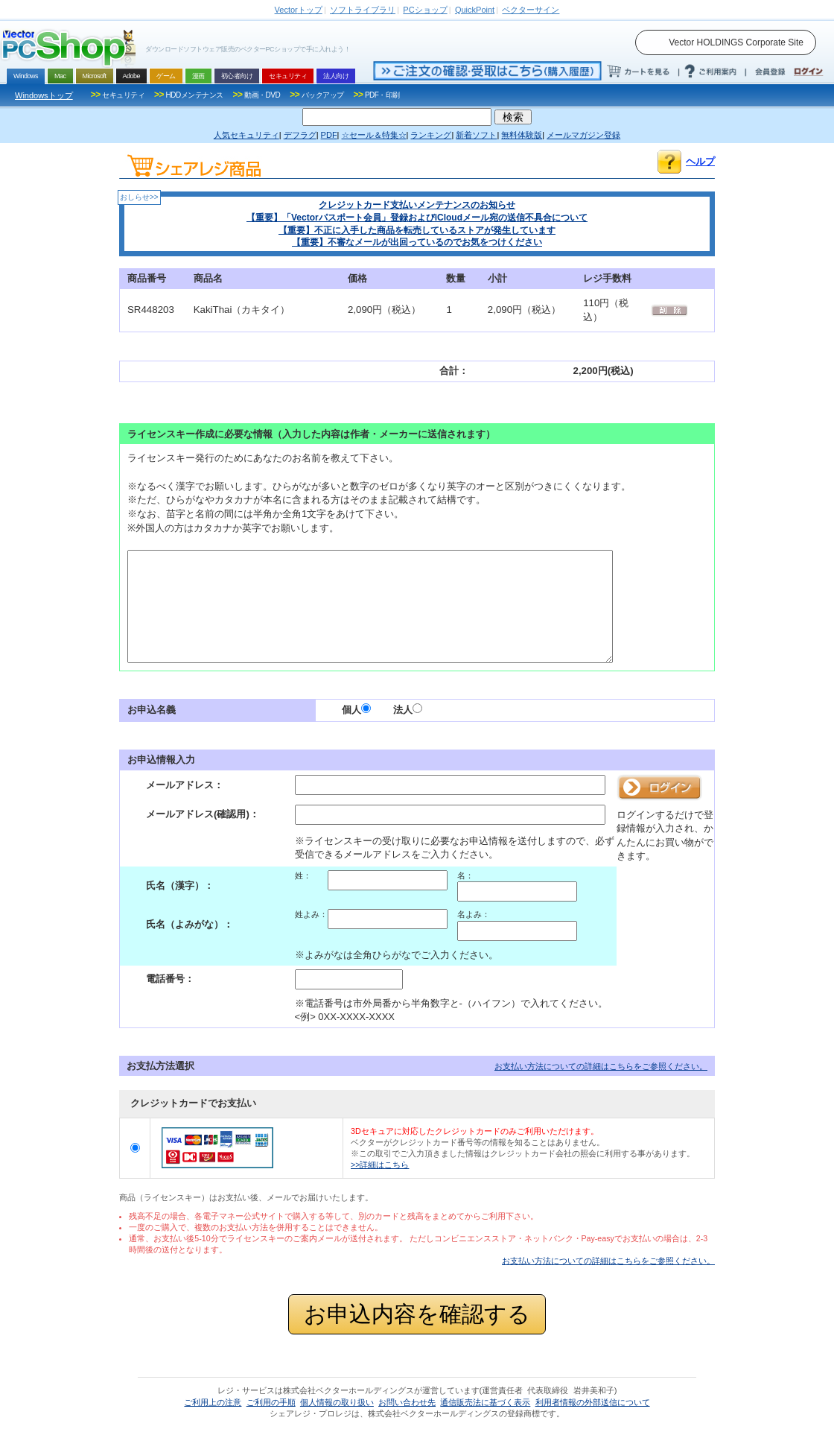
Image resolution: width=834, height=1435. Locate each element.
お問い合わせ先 (407, 1402)
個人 (356, 709)
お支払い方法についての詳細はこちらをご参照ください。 (600, 1066)
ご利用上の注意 (212, 1402)
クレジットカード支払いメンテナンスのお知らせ (417, 205)
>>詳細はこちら (380, 1164)
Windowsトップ (44, 95)
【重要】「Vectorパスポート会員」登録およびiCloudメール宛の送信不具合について (417, 217)
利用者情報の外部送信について (592, 1402)
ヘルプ (700, 161)
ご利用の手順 (271, 1402)
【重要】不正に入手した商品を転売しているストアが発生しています (417, 230)
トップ (298, 9)
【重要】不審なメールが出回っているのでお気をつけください (417, 242)
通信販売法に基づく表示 (485, 1402)
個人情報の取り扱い (337, 1402)
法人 (407, 709)
